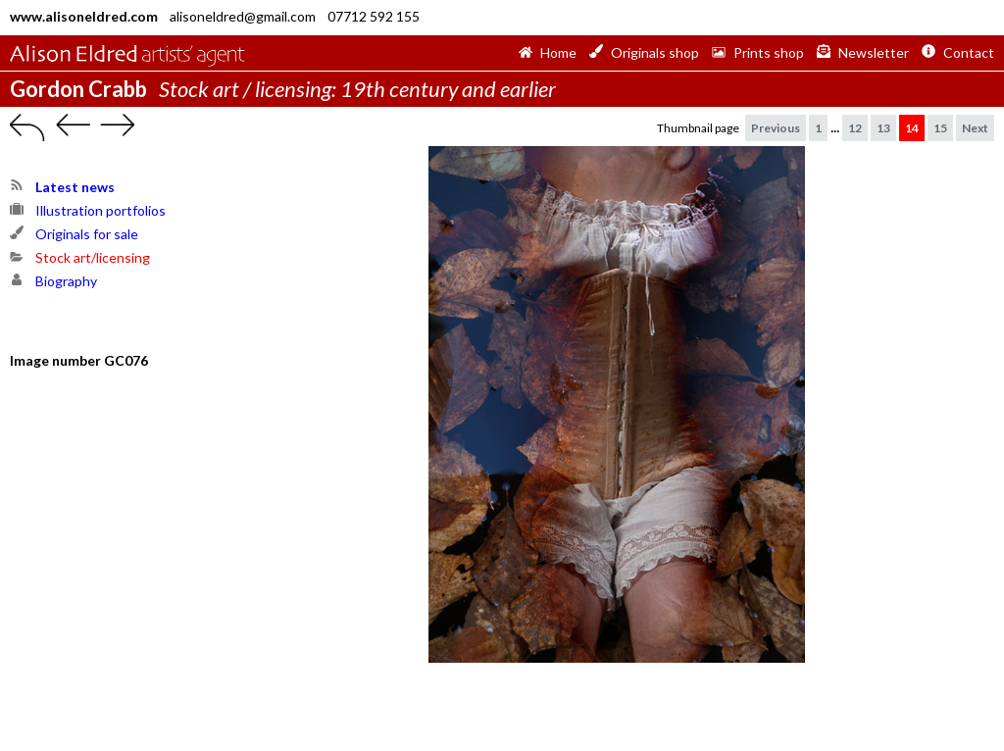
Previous (775, 128)
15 (940, 128)
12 (855, 128)
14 (912, 128)
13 (883, 128)
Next (975, 128)
